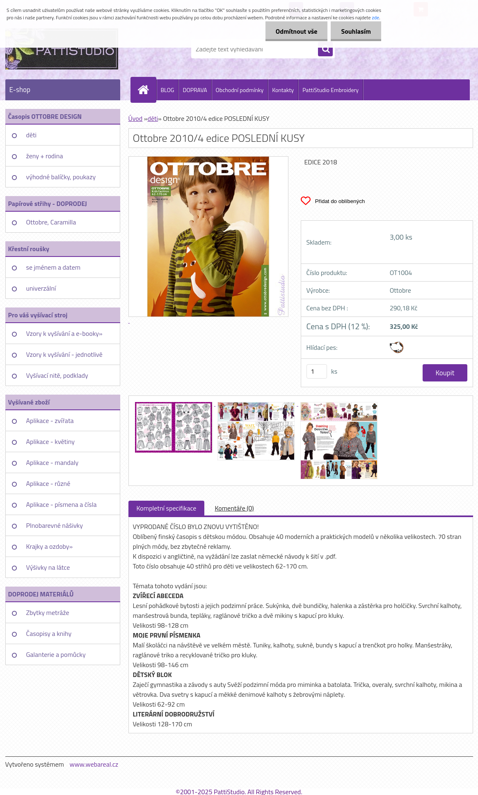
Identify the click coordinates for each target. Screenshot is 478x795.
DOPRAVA (195, 90)
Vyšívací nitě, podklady (57, 375)
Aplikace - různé (48, 483)
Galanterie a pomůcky (56, 654)
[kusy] (316, 371)
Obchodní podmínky (240, 90)
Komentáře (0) (234, 508)
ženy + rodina (44, 156)
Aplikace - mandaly (52, 462)
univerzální (41, 288)
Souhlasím (356, 31)
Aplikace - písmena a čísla (61, 504)
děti (31, 135)
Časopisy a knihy (49, 633)
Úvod (135, 118)
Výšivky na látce (48, 567)
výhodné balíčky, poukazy (61, 177)
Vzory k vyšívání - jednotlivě (64, 354)
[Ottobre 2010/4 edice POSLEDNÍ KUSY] (174, 403)
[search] (325, 49)
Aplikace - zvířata (50, 420)
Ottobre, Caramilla (51, 222)
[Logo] (61, 48)
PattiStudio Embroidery (330, 90)
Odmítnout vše (297, 31)
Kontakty (283, 90)
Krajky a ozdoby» (49, 546)
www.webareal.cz (93, 764)
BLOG (167, 90)
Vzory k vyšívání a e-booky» (64, 333)
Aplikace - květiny (50, 441)
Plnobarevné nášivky (54, 525)
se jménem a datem (53, 267)
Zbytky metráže (47, 612)
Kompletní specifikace (167, 508)
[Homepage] (146, 89)
